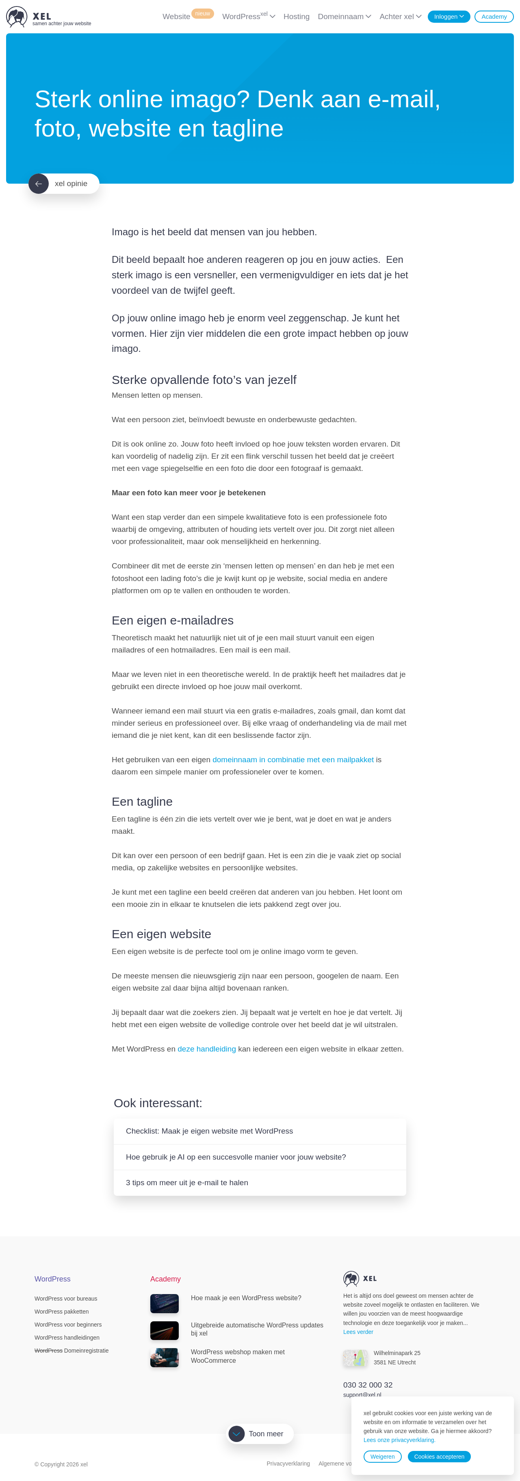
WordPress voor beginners (68, 1324)
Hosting (297, 16)
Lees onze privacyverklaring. (400, 1440)
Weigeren (382, 1456)
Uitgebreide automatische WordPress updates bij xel (236, 1330)
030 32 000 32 (368, 1385)
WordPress (245, 16)
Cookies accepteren (439, 1456)
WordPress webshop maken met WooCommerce (217, 1357)
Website (188, 16)
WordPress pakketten (62, 1311)
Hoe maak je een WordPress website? (225, 1303)
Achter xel (396, 16)
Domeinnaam (341, 16)
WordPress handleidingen (67, 1337)
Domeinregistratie (72, 1350)
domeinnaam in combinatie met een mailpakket (293, 759)
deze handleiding (207, 1049)
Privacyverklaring (288, 1463)
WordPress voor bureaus (66, 1298)
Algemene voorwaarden (348, 1463)
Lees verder (358, 1332)
